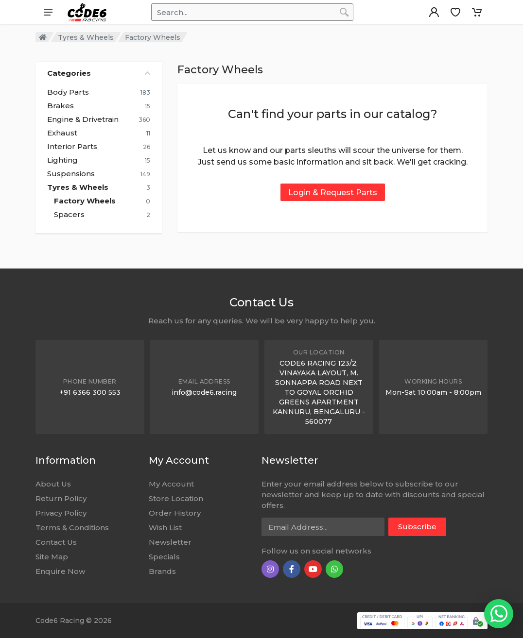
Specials (164, 556)
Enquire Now (60, 571)
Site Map (51, 556)
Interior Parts (72, 146)
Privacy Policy (61, 513)
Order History (175, 513)
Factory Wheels (85, 201)
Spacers (69, 214)
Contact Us (56, 542)
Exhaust (62, 133)
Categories (98, 73)
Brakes (60, 105)
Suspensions (71, 173)
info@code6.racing (204, 392)
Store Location (176, 498)
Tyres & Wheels (86, 37)
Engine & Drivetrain (83, 119)
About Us (53, 483)
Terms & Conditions (72, 527)
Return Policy (61, 498)
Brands (162, 571)
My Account (171, 483)
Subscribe (417, 526)
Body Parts (68, 92)
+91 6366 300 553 (90, 392)
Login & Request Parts (332, 192)
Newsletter (170, 542)
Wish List (165, 527)
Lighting (62, 160)
